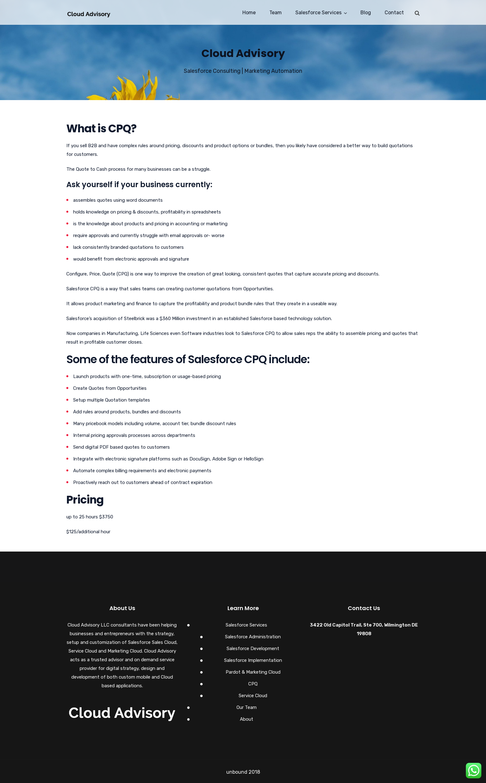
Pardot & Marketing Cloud (253, 672)
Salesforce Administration (253, 637)
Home (249, 12)
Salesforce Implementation (253, 660)
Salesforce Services (318, 12)
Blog (365, 12)
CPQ (253, 684)
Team (275, 12)
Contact (394, 12)
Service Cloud (253, 695)
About (246, 719)
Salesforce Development (253, 648)
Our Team (246, 707)
